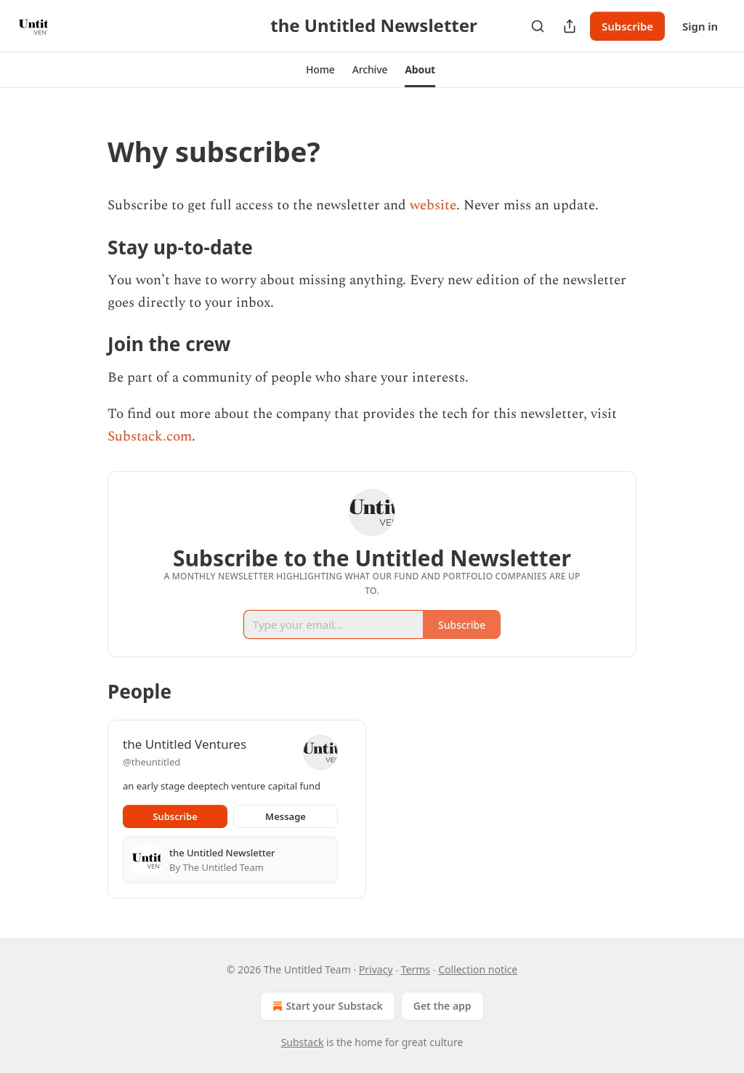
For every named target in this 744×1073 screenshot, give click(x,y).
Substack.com (150, 436)
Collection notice (477, 969)
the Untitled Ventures (184, 744)
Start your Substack (326, 1006)
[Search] (537, 26)
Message (285, 816)
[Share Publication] (569, 26)
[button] (320, 69)
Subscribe (627, 26)
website (433, 205)
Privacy (376, 969)
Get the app (442, 1006)
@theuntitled (151, 761)
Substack (302, 1042)
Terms (415, 969)
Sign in (700, 26)
